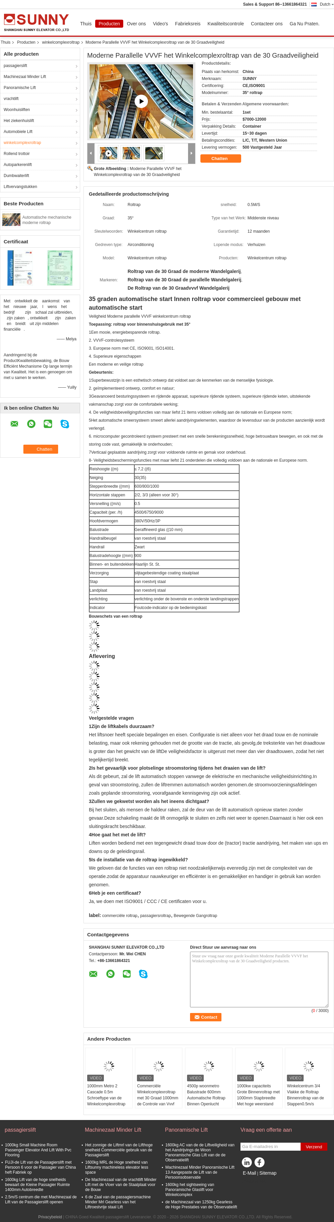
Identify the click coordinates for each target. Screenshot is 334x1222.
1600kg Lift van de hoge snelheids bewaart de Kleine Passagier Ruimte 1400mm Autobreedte (37, 1184)
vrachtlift (11, 98)
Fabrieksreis (187, 23)
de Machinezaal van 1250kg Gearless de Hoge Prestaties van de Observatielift (201, 1204)
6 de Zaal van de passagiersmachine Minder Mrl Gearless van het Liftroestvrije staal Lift (118, 1202)
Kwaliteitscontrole (225, 23)
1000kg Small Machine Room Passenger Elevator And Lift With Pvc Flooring (38, 1150)
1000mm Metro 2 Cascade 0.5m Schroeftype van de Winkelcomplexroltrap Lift (106, 1098)
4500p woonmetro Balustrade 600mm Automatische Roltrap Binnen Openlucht (206, 1095)
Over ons (136, 23)
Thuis (86, 23)
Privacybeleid (50, 1217)
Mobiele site (253, 1181)
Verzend (314, 1146)
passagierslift (15, 65)
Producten (109, 23)
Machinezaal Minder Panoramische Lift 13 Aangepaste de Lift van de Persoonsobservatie (199, 1172)
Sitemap (267, 1173)
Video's (160, 23)
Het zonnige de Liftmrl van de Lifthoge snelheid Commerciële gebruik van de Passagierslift (119, 1150)
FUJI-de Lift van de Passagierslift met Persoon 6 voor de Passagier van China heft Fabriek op (40, 1167)
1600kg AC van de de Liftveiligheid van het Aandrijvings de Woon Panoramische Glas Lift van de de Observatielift (199, 1152)
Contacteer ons (267, 23)
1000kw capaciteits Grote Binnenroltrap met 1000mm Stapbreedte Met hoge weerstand (258, 1095)
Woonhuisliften (17, 109)
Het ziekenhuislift (19, 120)
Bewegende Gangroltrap (195, 915)
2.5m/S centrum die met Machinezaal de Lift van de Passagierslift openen (41, 1199)
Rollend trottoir (17, 153)
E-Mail (249, 1173)
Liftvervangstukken (20, 186)
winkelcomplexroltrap (60, 42)
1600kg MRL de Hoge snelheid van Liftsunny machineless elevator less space (116, 1167)
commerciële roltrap (119, 915)
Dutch (327, 4)
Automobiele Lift (18, 131)
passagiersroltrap (155, 915)
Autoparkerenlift (18, 164)
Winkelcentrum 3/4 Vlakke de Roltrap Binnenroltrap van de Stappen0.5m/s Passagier (305, 1098)
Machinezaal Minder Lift (25, 76)
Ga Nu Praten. (305, 23)
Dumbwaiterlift (16, 175)
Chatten (224, 158)
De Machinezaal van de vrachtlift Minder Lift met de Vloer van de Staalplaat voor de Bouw (120, 1184)
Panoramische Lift (20, 87)
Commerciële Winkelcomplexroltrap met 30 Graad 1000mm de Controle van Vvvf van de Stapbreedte (157, 1098)
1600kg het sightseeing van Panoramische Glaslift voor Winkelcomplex (189, 1189)
